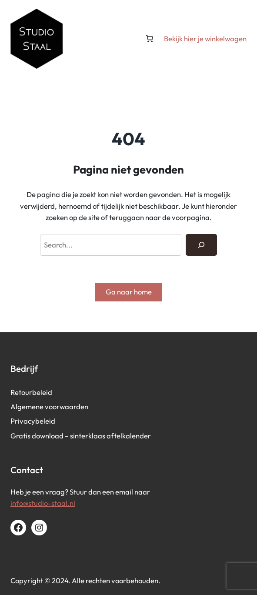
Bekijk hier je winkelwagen (205, 38)
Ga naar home (129, 291)
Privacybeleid (32, 420)
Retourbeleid (31, 392)
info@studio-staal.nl (42, 503)
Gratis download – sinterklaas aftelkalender (80, 435)
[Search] (201, 245)
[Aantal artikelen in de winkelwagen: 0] (149, 39)
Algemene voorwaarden (49, 406)
